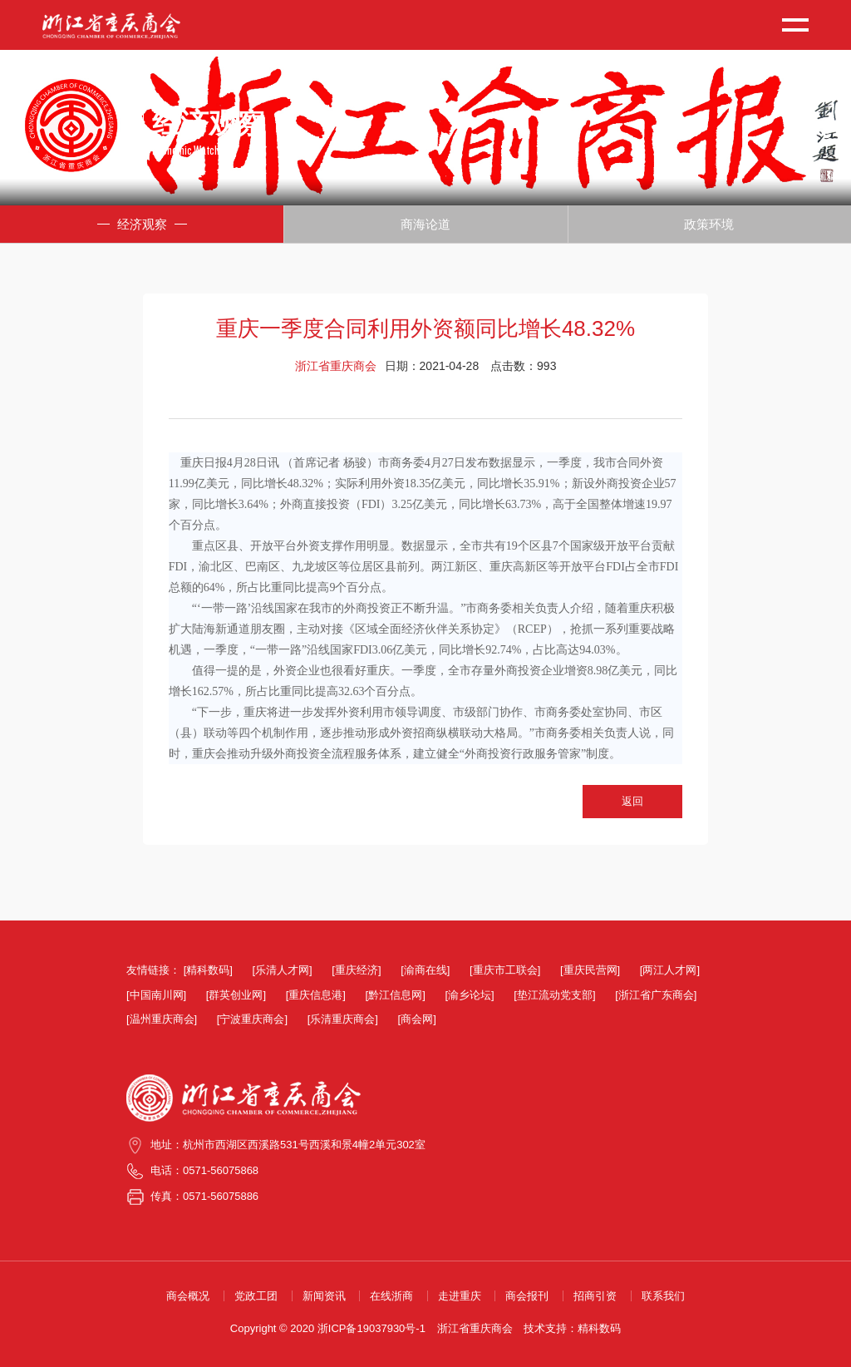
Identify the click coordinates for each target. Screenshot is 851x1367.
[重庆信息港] (316, 995)
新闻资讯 (324, 1296)
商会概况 (187, 1296)
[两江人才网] (670, 970)
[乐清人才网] (282, 970)
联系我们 (663, 1296)
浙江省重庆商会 (475, 1328)
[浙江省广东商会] (655, 995)
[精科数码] (208, 970)
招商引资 (595, 1296)
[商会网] (417, 1019)
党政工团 (256, 1296)
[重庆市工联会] (505, 970)
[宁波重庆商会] (252, 1019)
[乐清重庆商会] (342, 1019)
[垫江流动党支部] (554, 995)
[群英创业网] (236, 995)
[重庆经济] (356, 970)
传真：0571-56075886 (204, 1196)
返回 (632, 801)
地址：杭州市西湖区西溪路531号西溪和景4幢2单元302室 (288, 1144)
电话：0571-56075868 (204, 1170)
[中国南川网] (156, 995)
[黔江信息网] (396, 995)
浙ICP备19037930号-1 (371, 1328)
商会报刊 (526, 1296)
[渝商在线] (425, 970)
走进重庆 (459, 1296)
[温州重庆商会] (161, 1019)
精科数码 (599, 1328)
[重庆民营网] (590, 970)
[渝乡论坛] (469, 995)
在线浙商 (391, 1296)
